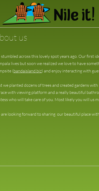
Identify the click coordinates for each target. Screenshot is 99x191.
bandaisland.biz (27, 70)
